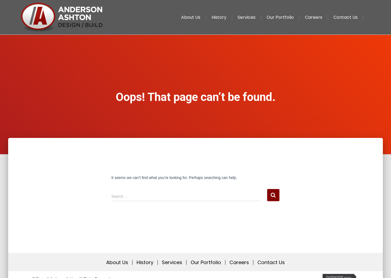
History (145, 262)
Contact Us (271, 262)
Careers (239, 262)
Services (172, 262)
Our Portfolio (206, 262)
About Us (117, 262)
